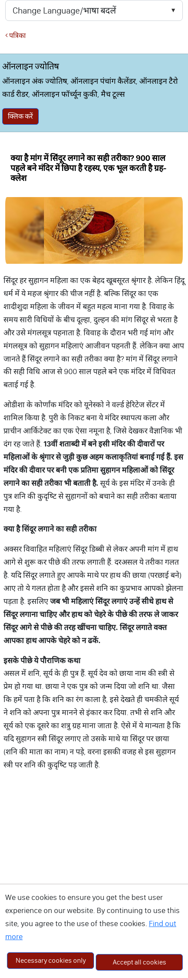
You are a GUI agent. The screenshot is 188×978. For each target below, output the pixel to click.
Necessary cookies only (51, 960)
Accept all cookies (139, 962)
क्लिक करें (20, 116)
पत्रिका (15, 35)
